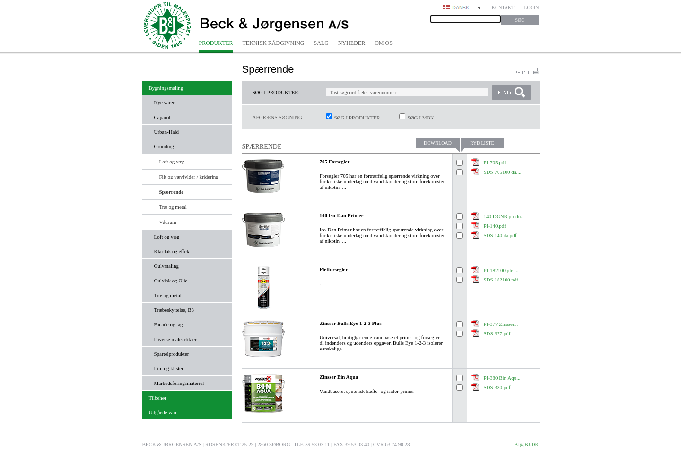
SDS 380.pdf (497, 387)
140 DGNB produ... (504, 216)
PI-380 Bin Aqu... (502, 378)
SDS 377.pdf (497, 333)
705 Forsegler (335, 161)
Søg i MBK (421, 117)
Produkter (216, 43)
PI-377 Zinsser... (501, 324)
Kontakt (503, 7)
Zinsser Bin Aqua (339, 377)
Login (531, 7)
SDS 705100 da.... (503, 172)
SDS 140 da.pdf (500, 235)
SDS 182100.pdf (501, 279)
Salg (321, 43)
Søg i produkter (357, 117)
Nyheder (351, 43)
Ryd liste (482, 142)
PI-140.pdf (495, 226)
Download (438, 142)
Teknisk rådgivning (274, 43)
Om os (384, 43)
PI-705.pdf (495, 162)
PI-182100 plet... (501, 270)
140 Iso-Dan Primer (342, 215)
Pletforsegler (334, 269)
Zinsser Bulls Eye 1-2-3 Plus (351, 323)
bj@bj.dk (526, 444)
